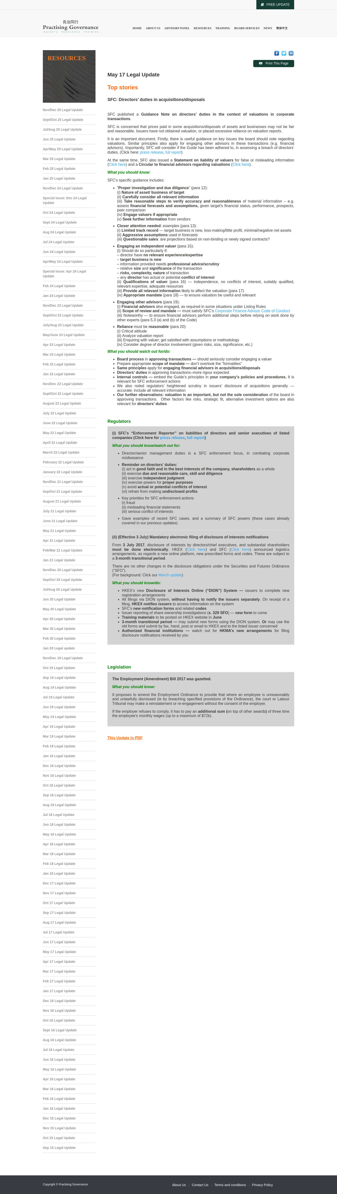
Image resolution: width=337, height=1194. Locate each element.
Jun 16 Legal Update (59, 1059)
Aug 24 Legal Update (59, 232)
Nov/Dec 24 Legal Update (63, 188)
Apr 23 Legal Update (59, 345)
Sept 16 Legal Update (60, 1030)
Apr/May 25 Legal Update (63, 149)
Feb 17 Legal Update (59, 981)
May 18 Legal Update (59, 834)
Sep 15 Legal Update (59, 1148)
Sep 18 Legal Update (59, 795)
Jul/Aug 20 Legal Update (62, 589)
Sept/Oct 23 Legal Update (63, 315)
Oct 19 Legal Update (59, 668)
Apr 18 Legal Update (59, 844)
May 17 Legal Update (59, 952)
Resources (202, 28)
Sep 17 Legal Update (59, 913)
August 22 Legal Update (62, 403)
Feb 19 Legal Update (59, 746)
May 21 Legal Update (59, 531)
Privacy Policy (262, 1185)
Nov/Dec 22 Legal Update (63, 384)
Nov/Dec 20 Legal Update (63, 570)
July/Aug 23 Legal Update (63, 325)
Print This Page (276, 63)
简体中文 (282, 28)
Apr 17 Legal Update (59, 962)
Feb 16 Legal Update (59, 1099)
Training (222, 28)
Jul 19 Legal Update (58, 697)
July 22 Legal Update (59, 413)
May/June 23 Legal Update (64, 335)
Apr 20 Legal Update (59, 619)
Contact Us (200, 1185)
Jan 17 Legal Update (59, 991)
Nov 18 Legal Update (59, 775)
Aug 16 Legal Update (59, 1040)
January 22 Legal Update (62, 472)
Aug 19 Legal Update (59, 687)
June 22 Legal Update (60, 423)
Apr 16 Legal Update (59, 1079)
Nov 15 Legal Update (59, 1128)
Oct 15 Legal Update (59, 1138)
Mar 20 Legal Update (59, 629)
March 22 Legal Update (61, 452)
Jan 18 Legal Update (59, 873)
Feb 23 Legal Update (59, 364)
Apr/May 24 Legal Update (63, 261)
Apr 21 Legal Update (59, 540)
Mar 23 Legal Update (59, 354)
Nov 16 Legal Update (59, 1010)
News (268, 28)
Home (137, 28)
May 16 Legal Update (59, 1069)
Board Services (246, 28)
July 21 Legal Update (59, 511)
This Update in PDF (125, 738)
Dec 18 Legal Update (59, 766)
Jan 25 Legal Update (59, 178)
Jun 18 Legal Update (59, 824)
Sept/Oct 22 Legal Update (63, 394)
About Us (153, 28)
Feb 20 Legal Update (59, 638)
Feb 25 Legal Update (59, 169)
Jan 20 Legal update (59, 648)
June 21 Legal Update (60, 521)
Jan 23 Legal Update (59, 374)
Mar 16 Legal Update (59, 1089)
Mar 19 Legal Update (59, 736)
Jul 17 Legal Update (58, 932)
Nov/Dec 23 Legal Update (63, 305)
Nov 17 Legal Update (59, 893)
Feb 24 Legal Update (59, 286)
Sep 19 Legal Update (59, 678)
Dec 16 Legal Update (59, 1001)
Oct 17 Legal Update (59, 903)
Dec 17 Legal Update (59, 883)
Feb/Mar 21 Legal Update (62, 550)
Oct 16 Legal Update (59, 1020)
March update (170, 575)
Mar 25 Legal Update (59, 159)
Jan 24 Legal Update (59, 296)
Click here (117, 164)
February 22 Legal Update (63, 462)
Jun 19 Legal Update (59, 707)
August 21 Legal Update (62, 501)
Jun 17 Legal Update (59, 942)
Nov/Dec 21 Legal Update (63, 482)
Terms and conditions (230, 1185)
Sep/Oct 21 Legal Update (62, 491)
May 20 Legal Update (59, 609)
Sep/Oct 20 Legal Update (62, 580)
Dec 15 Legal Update (59, 1118)
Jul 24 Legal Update (58, 242)
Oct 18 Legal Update (59, 785)
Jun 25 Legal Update (59, 139)
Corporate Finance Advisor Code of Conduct (252, 311)
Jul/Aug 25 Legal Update (62, 129)
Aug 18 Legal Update (59, 805)
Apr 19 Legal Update (59, 726)
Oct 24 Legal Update (59, 212)
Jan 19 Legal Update (59, 756)
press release (151, 152)
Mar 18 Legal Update (59, 854)
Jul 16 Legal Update (58, 1050)
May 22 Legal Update (59, 433)
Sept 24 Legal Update (60, 222)
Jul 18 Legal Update (58, 815)
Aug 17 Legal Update (59, 922)
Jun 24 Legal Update (59, 252)
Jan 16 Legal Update (59, 1108)
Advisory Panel (177, 28)
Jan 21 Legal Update (59, 560)
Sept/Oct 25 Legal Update (63, 120)
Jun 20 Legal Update (59, 599)
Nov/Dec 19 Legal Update (63, 658)
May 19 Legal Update (59, 717)
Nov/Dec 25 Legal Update (63, 110)
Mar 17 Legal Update (59, 971)
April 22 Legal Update (60, 442)
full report (173, 152)
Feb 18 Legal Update (59, 864)
